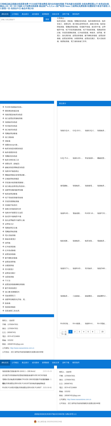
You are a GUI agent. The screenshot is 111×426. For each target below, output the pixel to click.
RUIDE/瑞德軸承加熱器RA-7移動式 (65, 324)
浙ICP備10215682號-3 (57, 414)
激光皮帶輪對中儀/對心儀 (15, 220)
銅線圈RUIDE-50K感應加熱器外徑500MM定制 (102, 296)
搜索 (47, 19)
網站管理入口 (71, 414)
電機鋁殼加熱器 (11, 156)
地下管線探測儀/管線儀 (14, 198)
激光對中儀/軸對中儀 (13, 216)
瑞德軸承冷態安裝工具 (65, 296)
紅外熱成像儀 (10, 250)
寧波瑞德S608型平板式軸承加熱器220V (90, 158)
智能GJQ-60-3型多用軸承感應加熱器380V (65, 131)
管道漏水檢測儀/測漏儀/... (15, 183)
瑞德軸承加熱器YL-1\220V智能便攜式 (102, 186)
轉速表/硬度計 (10, 239)
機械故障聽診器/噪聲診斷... (15, 175)
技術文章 (55, 14)
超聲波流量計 (10, 273)
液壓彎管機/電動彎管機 (14, 190)
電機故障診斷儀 (11, 133)
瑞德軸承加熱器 (11, 122)
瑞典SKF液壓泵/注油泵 (14, 213)
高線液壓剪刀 (10, 296)
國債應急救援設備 (12, 111)
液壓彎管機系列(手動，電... (15, 299)
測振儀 (7, 141)
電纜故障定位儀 (11, 228)
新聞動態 (45, 14)
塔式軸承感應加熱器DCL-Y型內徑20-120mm (90, 268)
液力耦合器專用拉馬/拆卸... (15, 186)
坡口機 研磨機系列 (12, 292)
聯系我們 (75, 14)
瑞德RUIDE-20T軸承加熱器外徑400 (65, 213)
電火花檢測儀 (10, 235)
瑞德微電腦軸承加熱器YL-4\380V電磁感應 (90, 186)
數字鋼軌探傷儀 (11, 258)
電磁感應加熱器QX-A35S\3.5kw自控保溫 (78, 213)
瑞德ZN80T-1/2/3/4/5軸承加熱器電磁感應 (102, 268)
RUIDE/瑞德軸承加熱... (14, 107)
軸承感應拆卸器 (11, 152)
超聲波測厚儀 (10, 262)
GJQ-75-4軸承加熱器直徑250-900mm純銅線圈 (65, 158)
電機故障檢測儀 (11, 232)
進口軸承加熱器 (11, 130)
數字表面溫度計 (11, 288)
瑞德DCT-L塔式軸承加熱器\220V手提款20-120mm (65, 268)
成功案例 (35, 14)
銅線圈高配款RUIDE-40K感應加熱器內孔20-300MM (90, 296)
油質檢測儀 (9, 277)
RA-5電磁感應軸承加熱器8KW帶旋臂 (102, 324)
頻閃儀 (7, 243)
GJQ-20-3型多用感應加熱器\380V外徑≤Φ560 (78, 131)
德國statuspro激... (12, 145)
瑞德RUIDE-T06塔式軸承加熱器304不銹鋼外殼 (78, 268)
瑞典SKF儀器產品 (12, 171)
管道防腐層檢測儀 (12, 201)
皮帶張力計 (9, 224)
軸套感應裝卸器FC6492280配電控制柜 (65, 241)
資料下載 (65, 14)
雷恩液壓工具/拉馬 (12, 311)
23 (102, 332)
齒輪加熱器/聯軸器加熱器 (15, 167)
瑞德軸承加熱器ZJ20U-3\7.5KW (78, 241)
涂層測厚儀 (9, 266)
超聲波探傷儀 (10, 254)
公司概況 (15, 14)
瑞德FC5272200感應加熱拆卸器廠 (102, 213)
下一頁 (63, 334)
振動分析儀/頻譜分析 (13, 209)
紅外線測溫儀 (10, 247)
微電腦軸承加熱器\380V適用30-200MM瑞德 (65, 186)
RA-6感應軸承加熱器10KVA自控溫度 (78, 324)
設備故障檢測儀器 (12, 179)
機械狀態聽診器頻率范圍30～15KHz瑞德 (102, 158)
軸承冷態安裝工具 (12, 160)
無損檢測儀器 (10, 307)
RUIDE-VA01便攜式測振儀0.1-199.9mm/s (90, 213)
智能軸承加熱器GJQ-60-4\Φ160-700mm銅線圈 (102, 131)
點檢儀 (7, 303)
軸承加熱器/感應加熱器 (14, 149)
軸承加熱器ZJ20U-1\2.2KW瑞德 (90, 241)
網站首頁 (5, 14)
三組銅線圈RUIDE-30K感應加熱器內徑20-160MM (78, 296)
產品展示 (25, 14)
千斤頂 (7, 281)
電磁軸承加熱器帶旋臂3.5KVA (102, 241)
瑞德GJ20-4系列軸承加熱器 (78, 158)
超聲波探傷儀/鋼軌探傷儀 (15, 284)
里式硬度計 (9, 269)
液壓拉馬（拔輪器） (13, 164)
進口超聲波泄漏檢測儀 (13, 118)
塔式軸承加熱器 (11, 126)
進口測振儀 (9, 137)
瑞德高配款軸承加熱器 (13, 115)
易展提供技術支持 (41, 414)
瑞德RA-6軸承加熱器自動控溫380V (90, 324)
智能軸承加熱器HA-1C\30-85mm (78, 186)
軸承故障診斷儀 (11, 194)
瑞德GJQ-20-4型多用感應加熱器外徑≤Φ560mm (90, 131)
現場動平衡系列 (11, 205)
